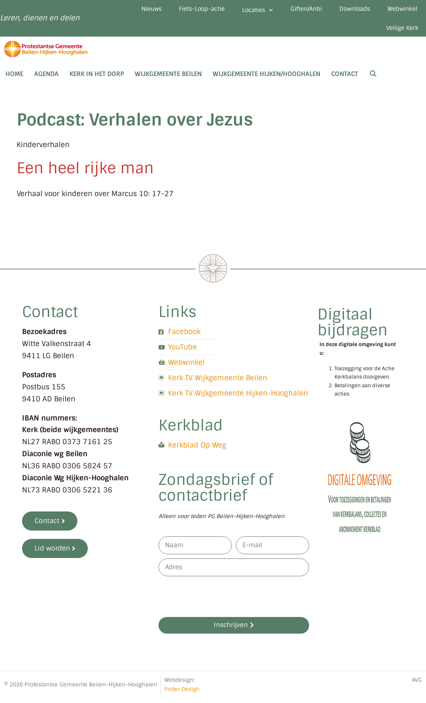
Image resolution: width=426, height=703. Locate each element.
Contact (344, 79)
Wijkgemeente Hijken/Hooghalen (266, 79)
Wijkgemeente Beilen (168, 79)
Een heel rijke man (85, 173)
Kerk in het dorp (96, 79)
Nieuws (121, 10)
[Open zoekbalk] (373, 78)
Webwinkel (400, 10)
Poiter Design (182, 694)
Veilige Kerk (399, 32)
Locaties (239, 11)
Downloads (346, 10)
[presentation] (222, 601)
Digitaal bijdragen (352, 327)
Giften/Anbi (292, 10)
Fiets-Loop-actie (177, 10)
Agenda (46, 79)
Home (14, 79)
